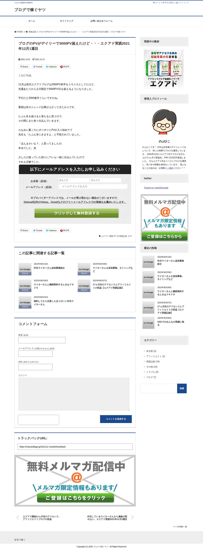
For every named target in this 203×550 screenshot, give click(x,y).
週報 (111, 236)
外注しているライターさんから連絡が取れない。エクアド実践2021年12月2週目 (107, 517)
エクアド (105, 236)
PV (115, 236)
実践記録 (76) (153, 361)
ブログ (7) (151, 377)
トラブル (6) (152, 372)
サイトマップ (182, 2)
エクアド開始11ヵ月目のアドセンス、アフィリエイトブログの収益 (42, 517)
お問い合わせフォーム (101, 22)
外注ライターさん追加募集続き (49, 268)
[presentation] (38, 420)
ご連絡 (170, 168)
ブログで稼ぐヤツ (31, 9)
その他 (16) (151, 366)
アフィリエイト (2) (155, 356)
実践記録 (123, 236)
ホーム (156, 2)
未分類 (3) (151, 351)
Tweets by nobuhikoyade (156, 187)
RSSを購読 (169, 2)
